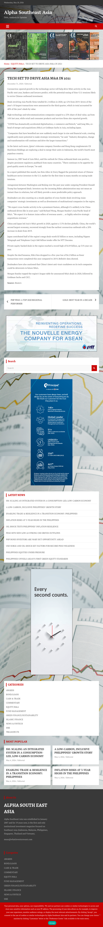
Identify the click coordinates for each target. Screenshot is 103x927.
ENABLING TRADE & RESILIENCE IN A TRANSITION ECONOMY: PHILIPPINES (41, 513)
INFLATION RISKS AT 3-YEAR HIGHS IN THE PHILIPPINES (32, 520)
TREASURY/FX (12, 732)
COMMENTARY (13, 702)
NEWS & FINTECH (14, 723)
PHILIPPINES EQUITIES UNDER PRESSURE (25, 552)
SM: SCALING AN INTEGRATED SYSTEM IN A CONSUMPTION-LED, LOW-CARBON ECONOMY (48, 500)
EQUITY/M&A (12, 707)
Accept (52, 923)
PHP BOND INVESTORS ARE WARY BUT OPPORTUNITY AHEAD (35, 539)
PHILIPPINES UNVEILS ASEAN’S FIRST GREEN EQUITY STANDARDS (37, 558)
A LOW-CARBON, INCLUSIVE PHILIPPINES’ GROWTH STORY (33, 507)
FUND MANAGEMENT (16, 711)
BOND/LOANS (12, 694)
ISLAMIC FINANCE (14, 719)
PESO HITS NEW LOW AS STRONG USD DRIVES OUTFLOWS (33, 533)
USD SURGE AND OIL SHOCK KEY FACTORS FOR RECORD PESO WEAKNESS (40, 546)
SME (8, 727)
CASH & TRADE (13, 698)
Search (94, 368)
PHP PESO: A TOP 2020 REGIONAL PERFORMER (26, 302)
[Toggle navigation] (7, 26)
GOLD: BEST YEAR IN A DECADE (77, 300)
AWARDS (10, 690)
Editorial (28, 83)
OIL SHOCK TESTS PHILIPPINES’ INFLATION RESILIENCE (32, 526)
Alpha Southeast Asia (28, 12)
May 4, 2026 (11, 760)
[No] (99, 914)
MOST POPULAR (16, 741)
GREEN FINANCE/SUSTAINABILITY (22, 715)
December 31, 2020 (15, 83)
